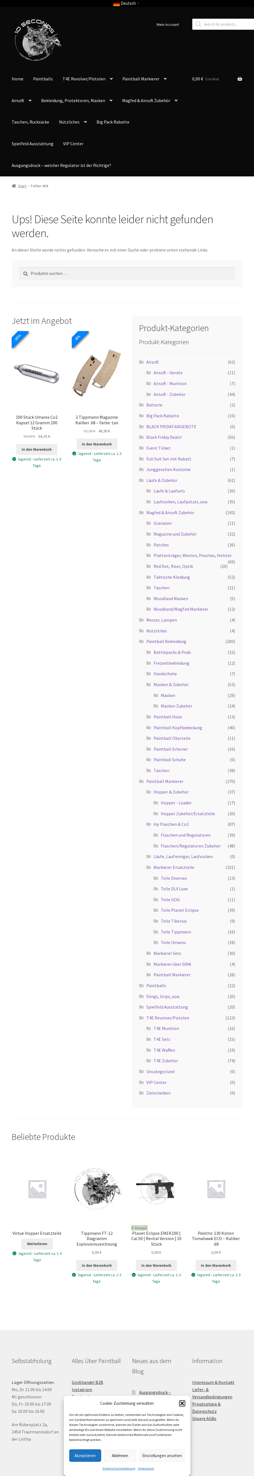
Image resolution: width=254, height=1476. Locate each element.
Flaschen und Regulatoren (186, 835)
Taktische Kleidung (172, 577)
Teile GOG (170, 899)
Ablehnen (120, 1455)
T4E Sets (162, 1039)
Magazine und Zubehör (175, 534)
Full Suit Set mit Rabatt (168, 459)
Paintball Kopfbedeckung (178, 727)
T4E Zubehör (166, 1060)
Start (22, 185)
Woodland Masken (171, 598)
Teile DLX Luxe (174, 888)
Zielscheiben (158, 1093)
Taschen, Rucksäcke (30, 122)
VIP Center (73, 143)
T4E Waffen (164, 1050)
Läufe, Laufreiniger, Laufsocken (183, 856)
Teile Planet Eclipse (180, 910)
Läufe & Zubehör (161, 480)
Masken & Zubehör (171, 684)
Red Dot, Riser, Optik (173, 566)
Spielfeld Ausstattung (32, 143)
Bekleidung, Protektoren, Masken (73, 100)
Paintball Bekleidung (166, 641)
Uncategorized (160, 1071)
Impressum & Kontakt (213, 1382)
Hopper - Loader (176, 802)
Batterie (154, 405)
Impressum (146, 1468)
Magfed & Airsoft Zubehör (146, 100)
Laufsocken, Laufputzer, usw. (181, 501)
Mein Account (168, 24)
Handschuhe (165, 673)
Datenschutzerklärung (119, 1468)
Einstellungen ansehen (162, 1455)
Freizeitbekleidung (171, 663)
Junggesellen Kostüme (168, 469)
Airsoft (18, 100)
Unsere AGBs (204, 1418)
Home (17, 79)
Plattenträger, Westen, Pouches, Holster (193, 555)
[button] (182, 1403)
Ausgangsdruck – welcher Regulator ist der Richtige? (61, 165)
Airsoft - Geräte (168, 372)
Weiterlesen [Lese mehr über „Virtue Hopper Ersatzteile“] (37, 1243)
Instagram (82, 1389)
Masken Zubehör (176, 706)
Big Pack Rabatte (113, 122)
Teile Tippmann (176, 932)
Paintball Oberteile (172, 738)
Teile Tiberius (174, 921)
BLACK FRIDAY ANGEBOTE (171, 426)
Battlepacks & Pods (172, 652)
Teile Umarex (173, 942)
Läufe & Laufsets (169, 491)
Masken (168, 695)
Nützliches (69, 122)
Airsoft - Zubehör (170, 394)
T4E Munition (166, 1028)
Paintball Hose (168, 716)
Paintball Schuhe (170, 759)
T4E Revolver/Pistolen (84, 79)
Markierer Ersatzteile (174, 867)
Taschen (161, 587)
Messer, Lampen (161, 620)
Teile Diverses (174, 878)
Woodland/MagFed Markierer (181, 609)
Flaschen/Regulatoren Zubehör (191, 846)
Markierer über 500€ (172, 964)
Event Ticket (158, 448)
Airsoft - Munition (170, 383)
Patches (161, 545)
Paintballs (43, 79)
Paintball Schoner (171, 749)
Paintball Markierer (140, 79)
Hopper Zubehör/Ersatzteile (188, 813)
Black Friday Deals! (164, 437)
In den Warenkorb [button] (37, 449)
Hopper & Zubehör (171, 792)
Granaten (163, 523)
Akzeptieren (85, 1455)
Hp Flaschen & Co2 (171, 824)
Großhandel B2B (87, 1382)
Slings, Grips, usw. (163, 996)
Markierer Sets (167, 953)
